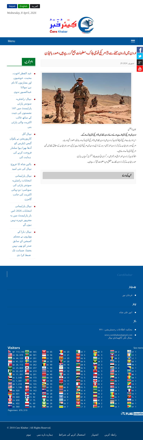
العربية (35, 6)
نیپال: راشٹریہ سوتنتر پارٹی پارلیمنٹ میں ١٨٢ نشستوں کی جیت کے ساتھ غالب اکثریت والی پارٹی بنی (21, 112)
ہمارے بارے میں (45, 434)
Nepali (12, 6)
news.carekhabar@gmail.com (118, 335)
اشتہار (95, 434)
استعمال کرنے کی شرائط (72, 434)
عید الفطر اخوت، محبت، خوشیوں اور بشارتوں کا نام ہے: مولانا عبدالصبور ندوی (21, 82)
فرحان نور (127, 295)
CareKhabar (124, 275)
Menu (11, 41)
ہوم (29, 434)
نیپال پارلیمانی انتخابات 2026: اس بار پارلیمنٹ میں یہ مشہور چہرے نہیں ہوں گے (20, 215)
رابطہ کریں (110, 434)
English (23, 6)
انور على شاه (125, 312)
